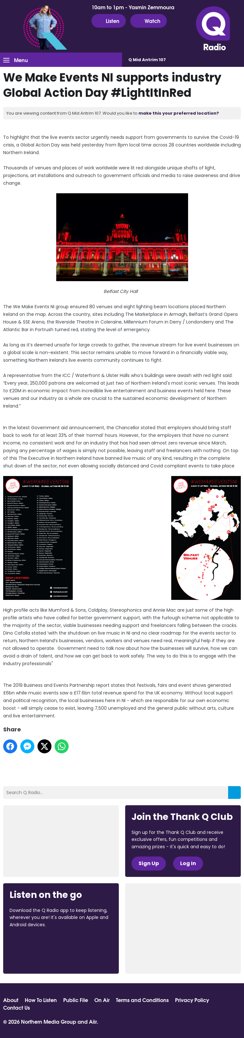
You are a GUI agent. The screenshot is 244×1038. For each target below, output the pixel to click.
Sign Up (149, 863)
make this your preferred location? (179, 113)
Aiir (93, 1021)
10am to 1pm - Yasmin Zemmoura (133, 7)
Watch (148, 21)
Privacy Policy (192, 1000)
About (10, 1000)
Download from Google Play (34, 958)
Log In (188, 863)
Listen (108, 21)
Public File (75, 1000)
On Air (102, 1000)
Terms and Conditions (142, 1000)
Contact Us (16, 1007)
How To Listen (41, 1000)
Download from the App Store (34, 942)
